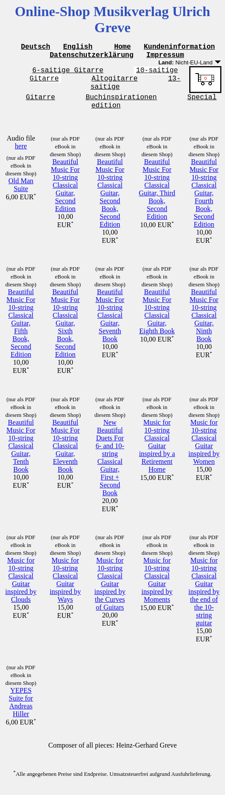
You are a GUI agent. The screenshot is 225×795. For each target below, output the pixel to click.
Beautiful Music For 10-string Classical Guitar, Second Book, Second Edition (109, 200)
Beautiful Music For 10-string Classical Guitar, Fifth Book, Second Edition (21, 330)
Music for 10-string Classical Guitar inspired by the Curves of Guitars (110, 591)
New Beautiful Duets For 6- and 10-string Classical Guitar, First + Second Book (109, 464)
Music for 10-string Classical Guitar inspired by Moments (157, 587)
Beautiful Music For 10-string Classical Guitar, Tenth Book (21, 453)
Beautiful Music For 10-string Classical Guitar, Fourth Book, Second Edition (204, 200)
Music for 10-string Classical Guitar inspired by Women (204, 449)
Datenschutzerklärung (91, 57)
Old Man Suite (20, 191)
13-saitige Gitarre (103, 92)
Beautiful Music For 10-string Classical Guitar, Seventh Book (109, 322)
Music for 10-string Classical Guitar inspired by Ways (65, 587)
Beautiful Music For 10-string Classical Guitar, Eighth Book (156, 318)
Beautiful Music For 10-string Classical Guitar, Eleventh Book (65, 453)
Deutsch (35, 47)
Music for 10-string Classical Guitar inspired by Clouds (21, 587)
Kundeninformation (179, 47)
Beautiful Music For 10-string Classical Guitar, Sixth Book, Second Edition (65, 330)
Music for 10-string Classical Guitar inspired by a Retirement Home (157, 453)
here (21, 153)
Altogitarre (115, 83)
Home (122, 47)
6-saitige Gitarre (67, 73)
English (77, 47)
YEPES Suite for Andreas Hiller (21, 709)
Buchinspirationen (121, 102)
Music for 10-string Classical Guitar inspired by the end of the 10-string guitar (204, 599)
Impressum (165, 57)
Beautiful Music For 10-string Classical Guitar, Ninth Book (204, 322)
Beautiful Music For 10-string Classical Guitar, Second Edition (65, 192)
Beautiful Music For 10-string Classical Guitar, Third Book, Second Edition (157, 196)
